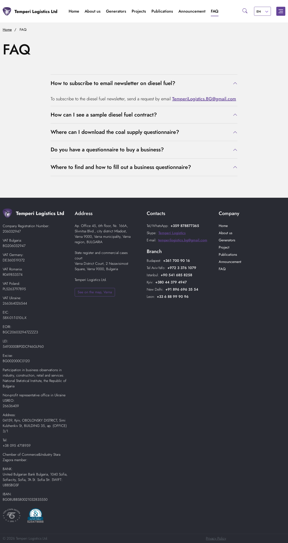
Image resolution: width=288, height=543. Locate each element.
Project (224, 247)
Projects (139, 11)
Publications (162, 11)
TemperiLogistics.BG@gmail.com (204, 99)
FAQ (214, 11)
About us (93, 11)
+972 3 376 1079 (181, 267)
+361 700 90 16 (176, 260)
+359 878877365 (185, 225)
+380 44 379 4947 (171, 282)
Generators (116, 11)
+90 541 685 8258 (176, 275)
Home (74, 11)
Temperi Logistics (172, 233)
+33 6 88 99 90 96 (173, 296)
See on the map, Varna (95, 292)
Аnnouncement (191, 11)
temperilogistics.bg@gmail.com (182, 240)
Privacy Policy (216, 538)
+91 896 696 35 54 (181, 289)
